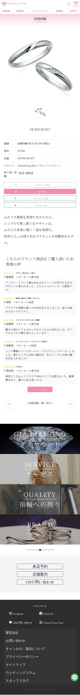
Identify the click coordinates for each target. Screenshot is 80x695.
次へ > (71, 405)
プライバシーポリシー (22, 657)
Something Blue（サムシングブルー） (40, 165)
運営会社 (12, 633)
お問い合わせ (15, 641)
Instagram (18, 614)
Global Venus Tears (53, 623)
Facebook (48, 614)
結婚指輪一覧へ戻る (40, 403)
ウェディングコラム (21, 673)
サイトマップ (16, 665)
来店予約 (43, 191)
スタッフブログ (17, 681)
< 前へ (8, 405)
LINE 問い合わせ (22, 623)
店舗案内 (40, 574)
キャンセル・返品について (25, 649)
